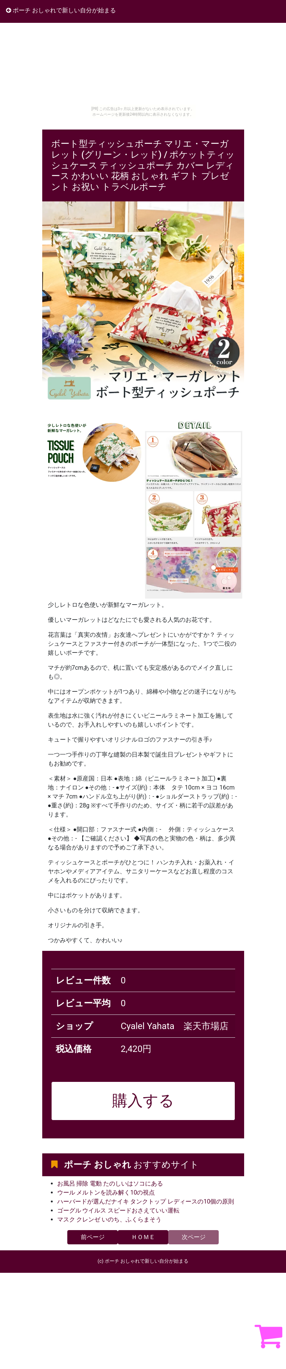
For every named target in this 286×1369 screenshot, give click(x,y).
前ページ (93, 1237)
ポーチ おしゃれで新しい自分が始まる (61, 10)
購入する (143, 1101)
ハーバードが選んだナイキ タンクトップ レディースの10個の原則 (145, 1201)
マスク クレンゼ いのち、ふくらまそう (109, 1219)
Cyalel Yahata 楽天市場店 (174, 1026)
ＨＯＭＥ (143, 1237)
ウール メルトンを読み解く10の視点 (106, 1192)
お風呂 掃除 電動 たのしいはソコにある (110, 1183)
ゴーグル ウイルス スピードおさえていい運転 (118, 1210)
